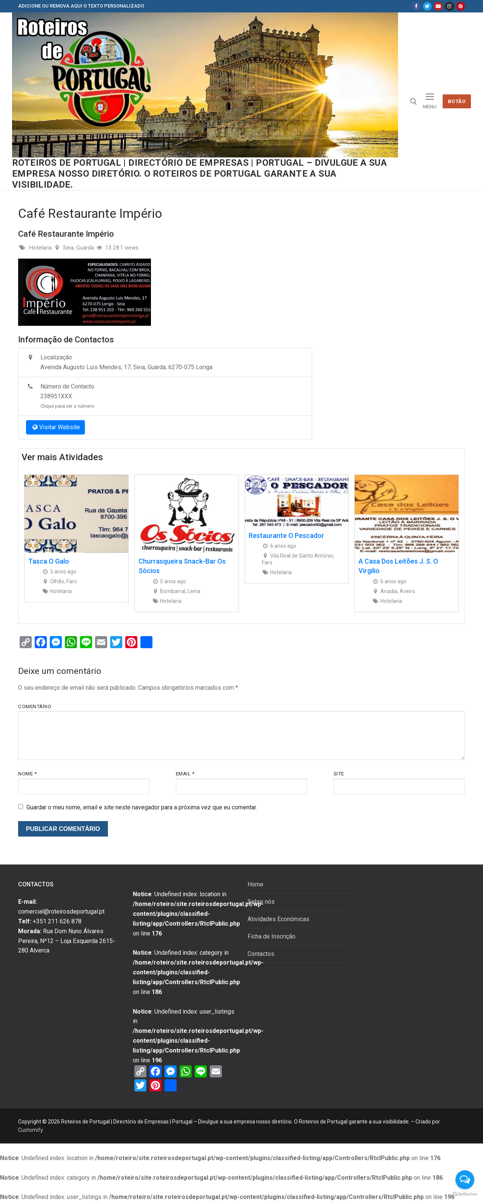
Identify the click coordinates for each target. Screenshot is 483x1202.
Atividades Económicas (278, 919)
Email (185, 774)
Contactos (261, 953)
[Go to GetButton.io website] (465, 1194)
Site (339, 774)
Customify (30, 1130)
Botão (457, 101)
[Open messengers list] (464, 1179)
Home (255, 884)
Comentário (34, 706)
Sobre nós (261, 901)
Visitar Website (55, 427)
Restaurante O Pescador (286, 535)
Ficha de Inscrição (271, 936)
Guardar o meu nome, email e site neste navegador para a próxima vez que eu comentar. (141, 807)
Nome (27, 774)
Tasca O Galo (48, 561)
